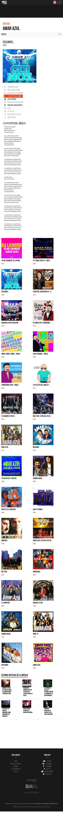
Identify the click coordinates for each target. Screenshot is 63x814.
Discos (3, 34)
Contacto (47, 774)
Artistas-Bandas (15, 764)
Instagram (47, 764)
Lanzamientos (15, 769)
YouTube (47, 761)
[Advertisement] (30, 735)
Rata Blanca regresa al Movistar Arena (27, 710)
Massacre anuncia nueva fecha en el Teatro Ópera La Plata (28, 691)
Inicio (15, 761)
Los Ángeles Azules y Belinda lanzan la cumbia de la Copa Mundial (48, 691)
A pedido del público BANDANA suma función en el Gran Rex (6, 712)
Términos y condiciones (42, 803)
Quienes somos (47, 771)
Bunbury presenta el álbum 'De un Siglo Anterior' (48, 711)
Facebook (47, 766)
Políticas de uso (53, 803)
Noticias (15, 766)
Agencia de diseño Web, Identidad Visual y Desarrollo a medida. (31, 807)
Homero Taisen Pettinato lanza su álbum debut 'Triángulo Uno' (7, 691)
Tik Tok (47, 769)
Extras (15, 771)
